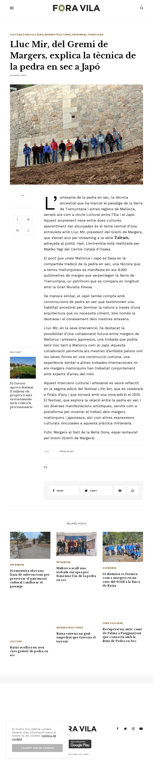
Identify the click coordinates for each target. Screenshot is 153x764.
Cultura (16, 35)
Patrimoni (79, 35)
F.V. (23, 196)
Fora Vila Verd (33, 35)
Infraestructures (57, 35)
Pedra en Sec (67, 451)
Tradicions (96, 35)
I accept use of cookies (37, 748)
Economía (109, 568)
